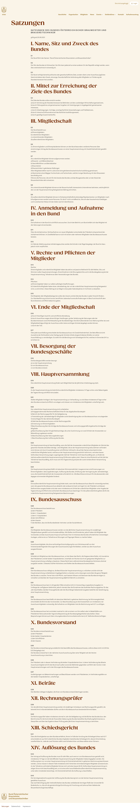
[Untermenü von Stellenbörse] (115, 14)
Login (134, 3)
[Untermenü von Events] (102, 14)
